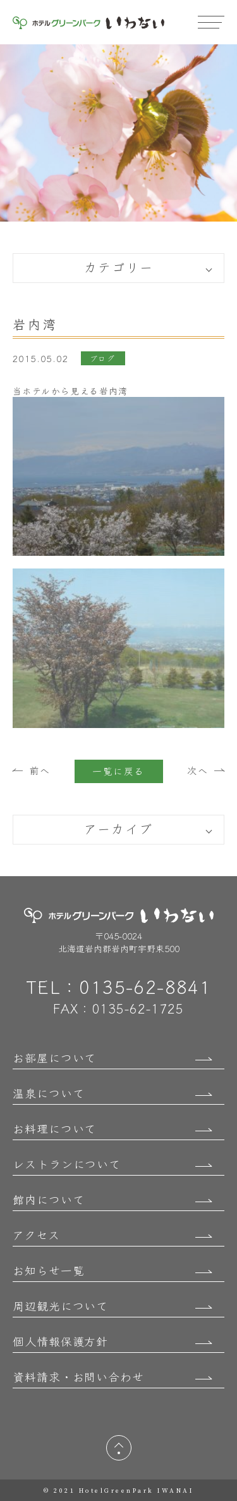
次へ (197, 770)
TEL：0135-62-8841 (118, 986)
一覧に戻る (118, 770)
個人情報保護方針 (60, 1341)
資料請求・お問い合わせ (78, 1376)
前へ (39, 770)
